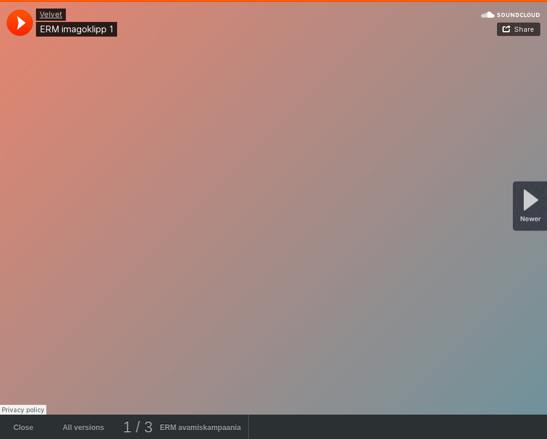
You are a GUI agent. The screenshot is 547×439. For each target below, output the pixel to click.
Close (23, 427)
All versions (83, 427)
